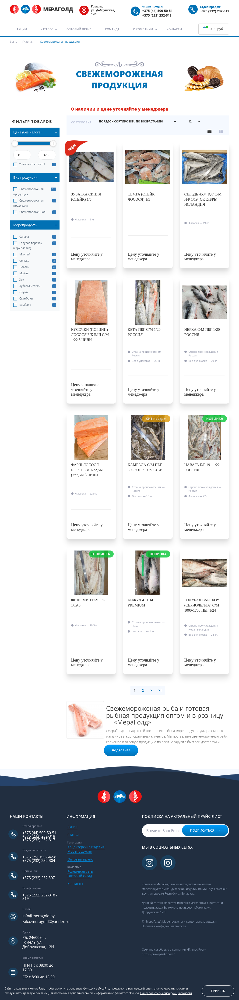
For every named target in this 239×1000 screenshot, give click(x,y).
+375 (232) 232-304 (38, 860)
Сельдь (24, 261)
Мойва (23, 273)
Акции (22, 29)
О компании (143, 29)
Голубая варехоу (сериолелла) (27, 245)
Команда (112, 29)
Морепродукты (79, 851)
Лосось (24, 267)
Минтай (24, 254)
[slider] (14, 143)
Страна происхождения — (148, 353)
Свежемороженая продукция (28, 191)
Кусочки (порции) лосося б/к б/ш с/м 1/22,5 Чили (90, 335)
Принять (218, 991)
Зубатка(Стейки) (30, 286)
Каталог (47, 29)
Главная (28, 42)
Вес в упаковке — (146, 360)
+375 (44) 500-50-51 (157, 10)
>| (160, 690)
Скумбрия (26, 298)
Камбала (25, 305)
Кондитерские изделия (86, 846)
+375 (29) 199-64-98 (39, 857)
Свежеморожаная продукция (28, 203)
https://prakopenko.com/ (158, 954)
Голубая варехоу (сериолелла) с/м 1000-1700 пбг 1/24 (201, 605)
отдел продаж (152, 6)
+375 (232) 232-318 (157, 15)
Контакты (174, 29)
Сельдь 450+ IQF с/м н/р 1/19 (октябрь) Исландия (202, 199)
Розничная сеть (80, 871)
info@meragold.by (38, 916)
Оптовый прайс (79, 29)
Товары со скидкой (32, 164)
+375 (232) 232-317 (214, 11)
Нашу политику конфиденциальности (166, 993)
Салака (24, 237)
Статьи (73, 834)
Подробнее (121, 750)
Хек (21, 280)
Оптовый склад (79, 875)
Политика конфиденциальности (164, 926)
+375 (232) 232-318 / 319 (39, 896)
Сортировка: (81, 122)
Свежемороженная (32, 212)
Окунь (23, 292)
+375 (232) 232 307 (38, 878)
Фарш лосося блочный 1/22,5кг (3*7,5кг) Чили (88, 470)
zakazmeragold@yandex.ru (46, 921)
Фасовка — (84, 219)
